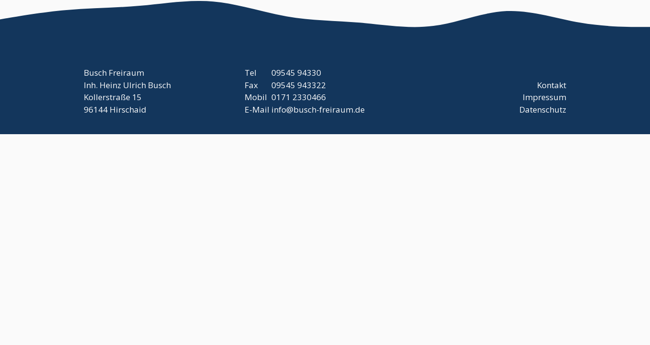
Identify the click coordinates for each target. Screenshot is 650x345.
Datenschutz (542, 109)
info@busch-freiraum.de (318, 109)
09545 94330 (296, 72)
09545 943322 (298, 85)
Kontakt (551, 85)
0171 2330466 (298, 97)
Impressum (544, 97)
